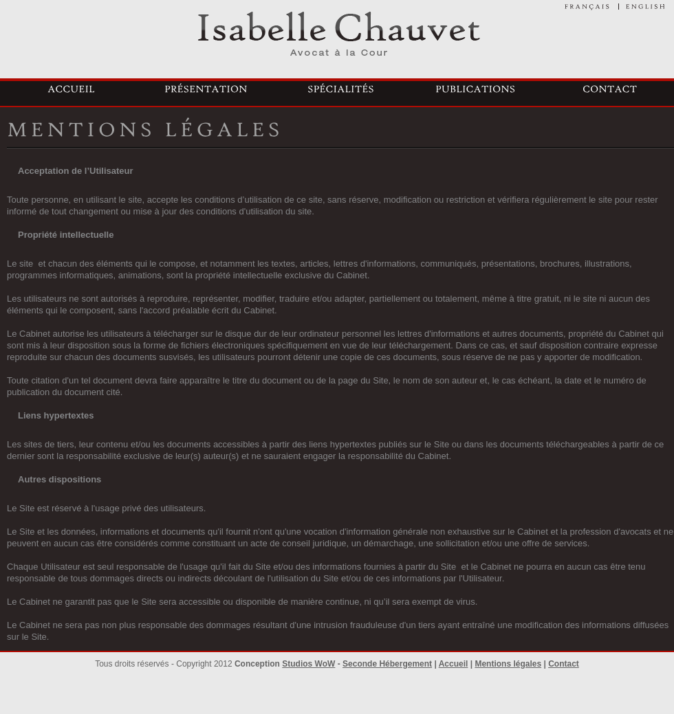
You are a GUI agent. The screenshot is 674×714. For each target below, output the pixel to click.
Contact (563, 664)
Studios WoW (308, 664)
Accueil (453, 664)
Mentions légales (508, 664)
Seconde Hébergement (387, 664)
